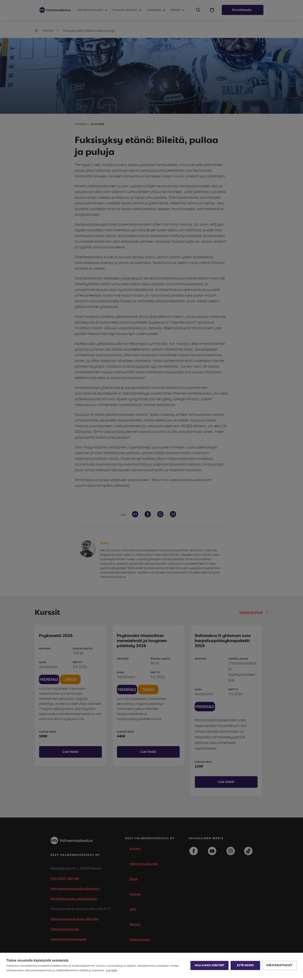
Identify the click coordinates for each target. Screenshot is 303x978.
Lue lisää (111, 970)
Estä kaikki (245, 965)
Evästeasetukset (279, 965)
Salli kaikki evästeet (209, 965)
